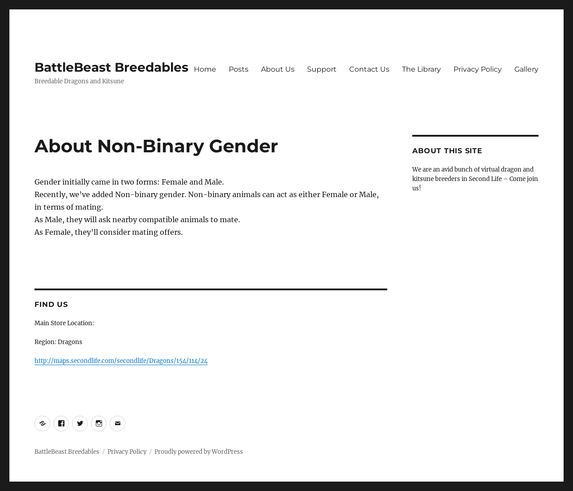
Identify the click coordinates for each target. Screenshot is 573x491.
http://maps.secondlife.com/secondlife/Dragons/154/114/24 (121, 361)
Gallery (526, 69)
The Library (421, 69)
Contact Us (369, 69)
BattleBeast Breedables (111, 67)
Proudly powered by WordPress (198, 452)
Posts (238, 69)
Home (205, 69)
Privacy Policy (477, 69)
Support (322, 69)
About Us (278, 69)
